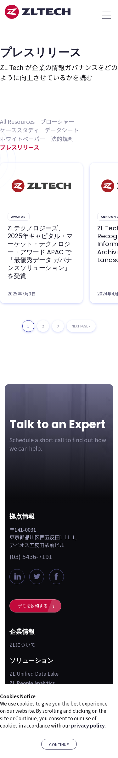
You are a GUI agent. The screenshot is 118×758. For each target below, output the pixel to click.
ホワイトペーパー (22, 139)
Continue (59, 744)
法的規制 (62, 139)
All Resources (17, 121)
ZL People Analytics (32, 683)
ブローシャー (57, 121)
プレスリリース (19, 147)
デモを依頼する (33, 606)
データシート (62, 130)
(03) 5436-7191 (30, 556)
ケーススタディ (19, 130)
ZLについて (22, 644)
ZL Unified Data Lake (34, 673)
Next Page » (81, 328)
